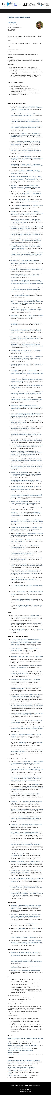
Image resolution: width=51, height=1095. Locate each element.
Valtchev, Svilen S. (33, 905)
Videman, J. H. (14, 565)
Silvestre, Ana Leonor (23, 905)
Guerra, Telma (14, 211)
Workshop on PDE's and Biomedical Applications (18, 1054)
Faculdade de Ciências (25, 1089)
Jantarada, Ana (14, 288)
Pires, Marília (18, 605)
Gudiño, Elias (13, 164)
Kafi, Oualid (19, 106)
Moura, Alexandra (27, 156)
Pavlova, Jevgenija (15, 315)
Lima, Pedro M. (39, 940)
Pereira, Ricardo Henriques (29, 141)
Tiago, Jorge (24, 133)
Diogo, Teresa (32, 940)
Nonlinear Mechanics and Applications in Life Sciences (20, 1048)
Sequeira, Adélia (31, 106)
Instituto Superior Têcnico (25, 1088)
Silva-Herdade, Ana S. (15, 239)
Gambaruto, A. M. (18, 126)
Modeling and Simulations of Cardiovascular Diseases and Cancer (22, 1045)
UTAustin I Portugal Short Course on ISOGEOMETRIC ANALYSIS (21, 1067)
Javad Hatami (14, 300)
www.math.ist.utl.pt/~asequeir (17, 38)
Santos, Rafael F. (28, 307)
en (48, 7)
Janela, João (22, 336)
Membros (10, 17)
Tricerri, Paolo (14, 280)
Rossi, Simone (14, 370)
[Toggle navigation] (2, 11)
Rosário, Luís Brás (33, 219)
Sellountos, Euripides (15, 176)
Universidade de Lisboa (25, 1091)
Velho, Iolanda (30, 170)
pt (46, 7)
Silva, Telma (13, 149)
